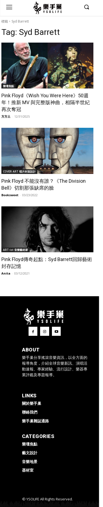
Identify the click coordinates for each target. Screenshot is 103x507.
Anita (5, 273)
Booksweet (9, 195)
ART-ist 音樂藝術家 (15, 250)
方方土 (5, 116)
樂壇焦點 (8, 86)
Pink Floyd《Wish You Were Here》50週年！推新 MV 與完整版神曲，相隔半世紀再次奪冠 (45, 102)
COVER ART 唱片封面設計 (19, 171)
